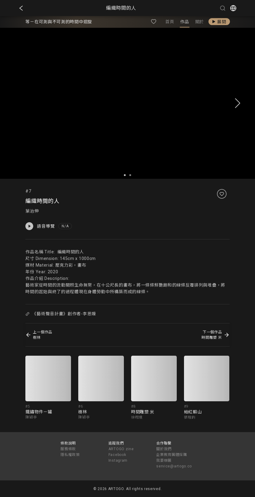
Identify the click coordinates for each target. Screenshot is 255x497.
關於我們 (164, 449)
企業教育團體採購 (171, 455)
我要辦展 (164, 460)
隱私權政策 (70, 455)
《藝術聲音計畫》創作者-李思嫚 (61, 313)
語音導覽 (40, 226)
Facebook (117, 455)
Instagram (118, 460)
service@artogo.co (174, 466)
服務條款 (68, 449)
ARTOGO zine (121, 449)
